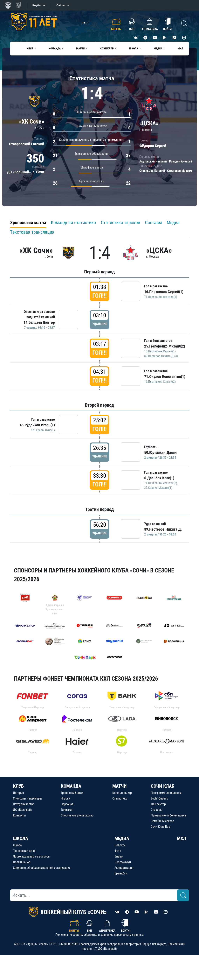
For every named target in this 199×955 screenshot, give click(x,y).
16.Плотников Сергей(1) (163, 291)
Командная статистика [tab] (73, 222)
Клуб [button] (30, 48)
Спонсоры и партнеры (27, 798)
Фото (117, 851)
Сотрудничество (23, 804)
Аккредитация (123, 868)
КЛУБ (18, 786)
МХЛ (180, 48)
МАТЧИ (119, 786)
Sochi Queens (159, 798)
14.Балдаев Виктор (39, 322)
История (18, 793)
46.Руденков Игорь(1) (37, 425)
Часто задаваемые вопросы (31, 856)
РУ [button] (84, 23)
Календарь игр (122, 793)
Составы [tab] (153, 222)
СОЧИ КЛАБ (162, 786)
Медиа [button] (158, 48)
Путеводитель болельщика (168, 815)
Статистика (119, 798)
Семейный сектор (162, 821)
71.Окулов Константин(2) (160, 483)
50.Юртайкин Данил (160, 452)
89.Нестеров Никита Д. (163, 529)
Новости (119, 845)
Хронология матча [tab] (28, 222)
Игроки (65, 798)
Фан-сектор (158, 804)
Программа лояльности (166, 793)
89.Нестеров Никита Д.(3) (161, 356)
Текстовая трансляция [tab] (32, 232)
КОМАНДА (71, 786)
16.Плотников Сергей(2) (160, 382)
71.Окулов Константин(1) (160, 297)
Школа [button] (134, 48)
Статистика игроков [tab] (120, 222)
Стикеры (156, 810)
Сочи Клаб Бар (160, 827)
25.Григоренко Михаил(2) (164, 346)
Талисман (67, 810)
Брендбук (120, 873)
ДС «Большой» (22, 810)
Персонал (67, 804)
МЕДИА (121, 838)
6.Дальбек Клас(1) (159, 478)
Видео (118, 856)
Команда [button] (55, 48)
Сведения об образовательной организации (42, 868)
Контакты (19, 815)
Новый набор (21, 862)
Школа (17, 845)
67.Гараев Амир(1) (43, 430)
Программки (122, 862)
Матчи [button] (80, 48)
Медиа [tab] (173, 222)
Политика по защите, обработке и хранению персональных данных (99, 935)
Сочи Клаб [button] (107, 48)
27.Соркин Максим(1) (158, 488)
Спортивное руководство (77, 815)
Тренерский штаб (72, 793)
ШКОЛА (20, 838)
